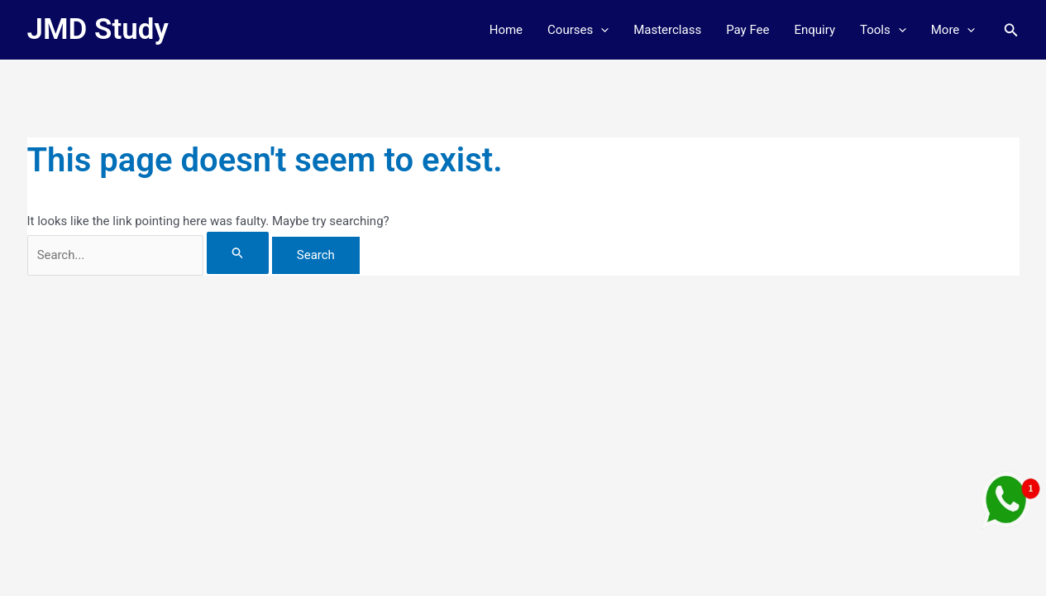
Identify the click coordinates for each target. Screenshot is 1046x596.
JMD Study (98, 29)
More (953, 30)
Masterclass (667, 29)
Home (506, 29)
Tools (883, 30)
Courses (578, 30)
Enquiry (814, 29)
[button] (601, 30)
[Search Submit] (246, 253)
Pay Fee (747, 29)
